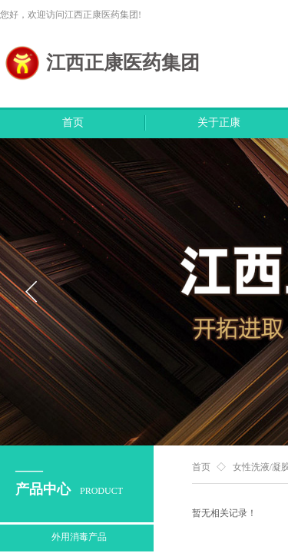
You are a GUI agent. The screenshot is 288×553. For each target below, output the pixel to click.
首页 (73, 122)
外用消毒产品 (79, 536)
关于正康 (218, 122)
